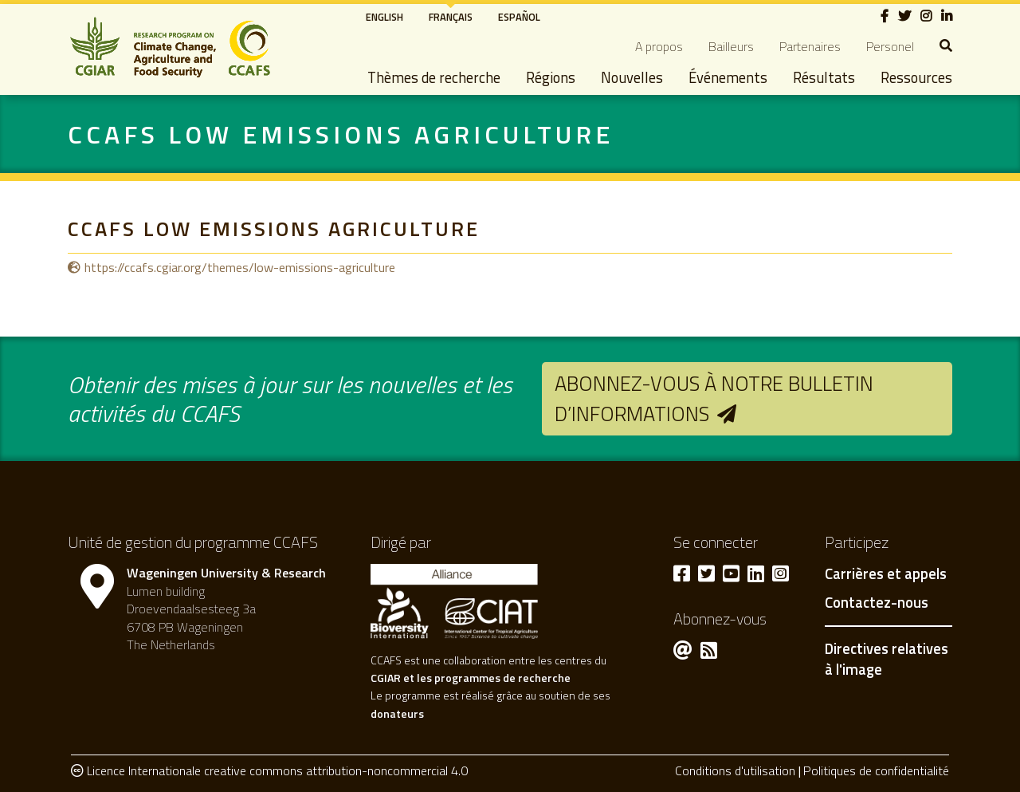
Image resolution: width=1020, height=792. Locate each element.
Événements (727, 77)
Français (451, 17)
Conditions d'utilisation (735, 770)
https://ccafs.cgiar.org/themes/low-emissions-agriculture (239, 267)
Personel (890, 46)
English (384, 17)
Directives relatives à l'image (886, 658)
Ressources (916, 77)
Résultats (824, 77)
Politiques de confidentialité (876, 770)
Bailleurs (731, 46)
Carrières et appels (886, 574)
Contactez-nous (876, 603)
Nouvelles (632, 77)
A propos (659, 46)
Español (519, 17)
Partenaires (810, 46)
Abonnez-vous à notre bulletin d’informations (714, 398)
